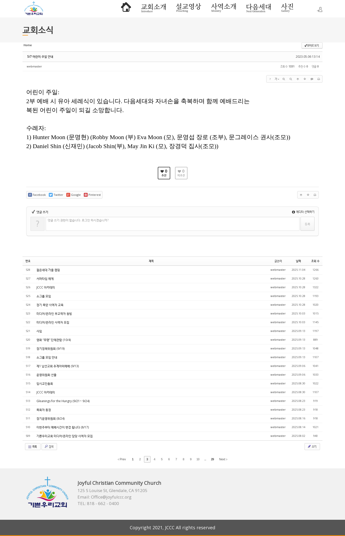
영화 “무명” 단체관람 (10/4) (53, 340)
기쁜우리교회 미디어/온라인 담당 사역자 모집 (64, 436)
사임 (39, 331)
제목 (151, 261)
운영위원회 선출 (46, 375)
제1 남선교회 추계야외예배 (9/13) (57, 366)
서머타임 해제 (45, 278)
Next (223, 459)
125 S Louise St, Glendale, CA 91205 (113, 490)
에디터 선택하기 (303, 212)
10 (197, 459)
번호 (28, 261)
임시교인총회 (44, 383)
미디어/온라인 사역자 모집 (52, 322)
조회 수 (315, 261)
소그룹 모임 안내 (46, 357)
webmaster (34, 66)
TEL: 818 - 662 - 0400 (98, 503)
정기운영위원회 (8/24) (50, 418)
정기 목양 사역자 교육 (50, 305)
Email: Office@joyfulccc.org (105, 497)
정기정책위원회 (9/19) (50, 348)
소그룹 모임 (43, 296)
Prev (122, 459)
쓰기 (311, 446)
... (205, 459)
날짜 (298, 261)
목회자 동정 (43, 410)
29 (212, 459)
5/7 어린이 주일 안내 (40, 56)
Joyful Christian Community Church (119, 483)
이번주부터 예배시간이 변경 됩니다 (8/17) (62, 427)
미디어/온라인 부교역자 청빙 (54, 313)
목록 (32, 447)
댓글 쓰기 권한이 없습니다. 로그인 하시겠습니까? (78, 220)
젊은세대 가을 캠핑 (48, 270)
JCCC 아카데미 (45, 287)
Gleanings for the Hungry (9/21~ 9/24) (63, 401)
